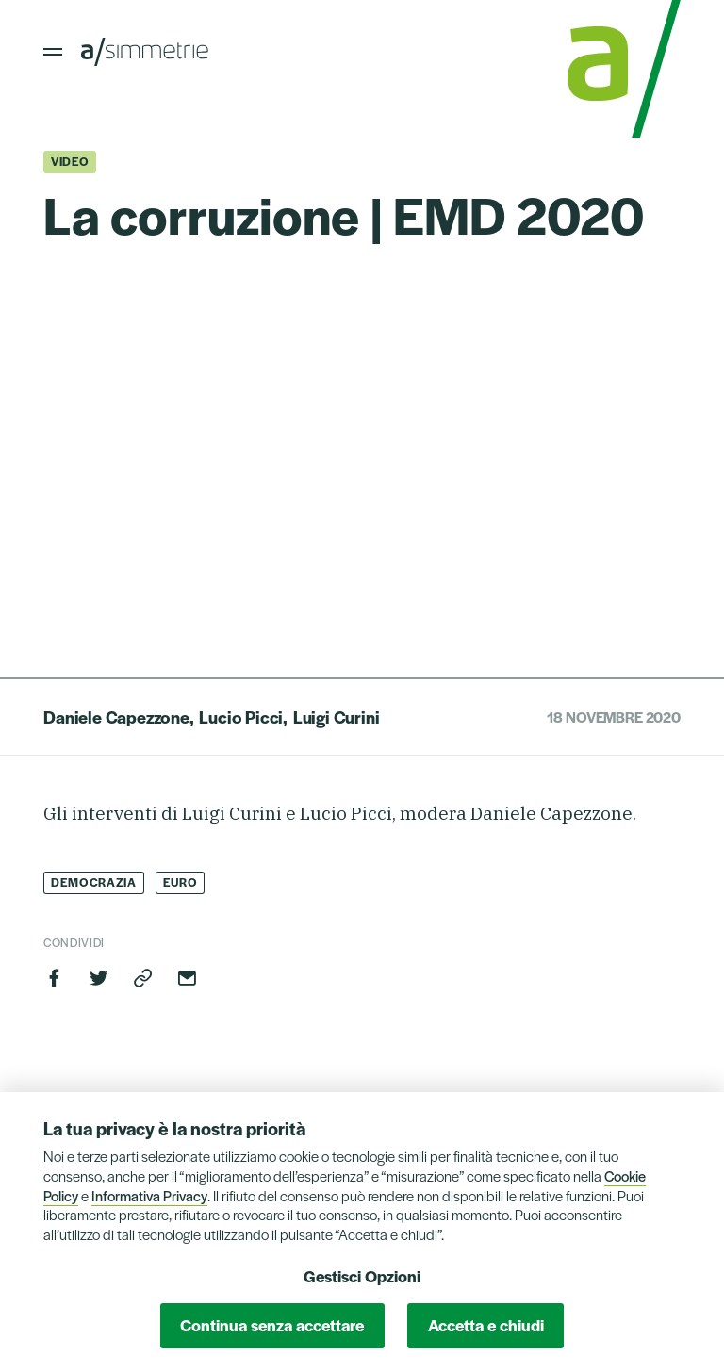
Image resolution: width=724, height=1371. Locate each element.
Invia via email (186, 978)
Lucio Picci (241, 716)
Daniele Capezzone (116, 716)
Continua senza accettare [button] (272, 1325)
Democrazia (94, 881)
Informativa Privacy (149, 1195)
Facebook (54, 978)
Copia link (143, 978)
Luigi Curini (336, 716)
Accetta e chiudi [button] (486, 1325)
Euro (180, 881)
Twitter (99, 978)
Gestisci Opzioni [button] (362, 1276)
